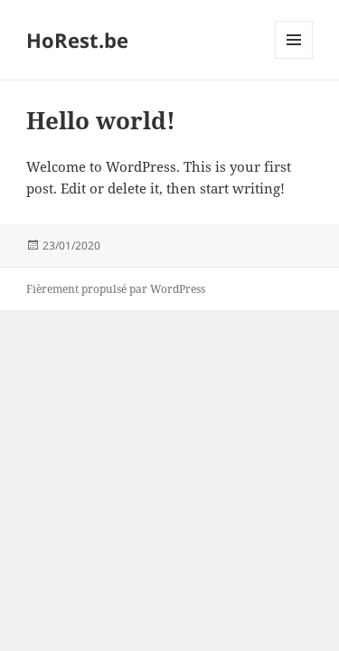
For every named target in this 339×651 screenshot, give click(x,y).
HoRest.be (77, 39)
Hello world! (100, 120)
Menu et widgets (294, 58)
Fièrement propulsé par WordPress (115, 289)
